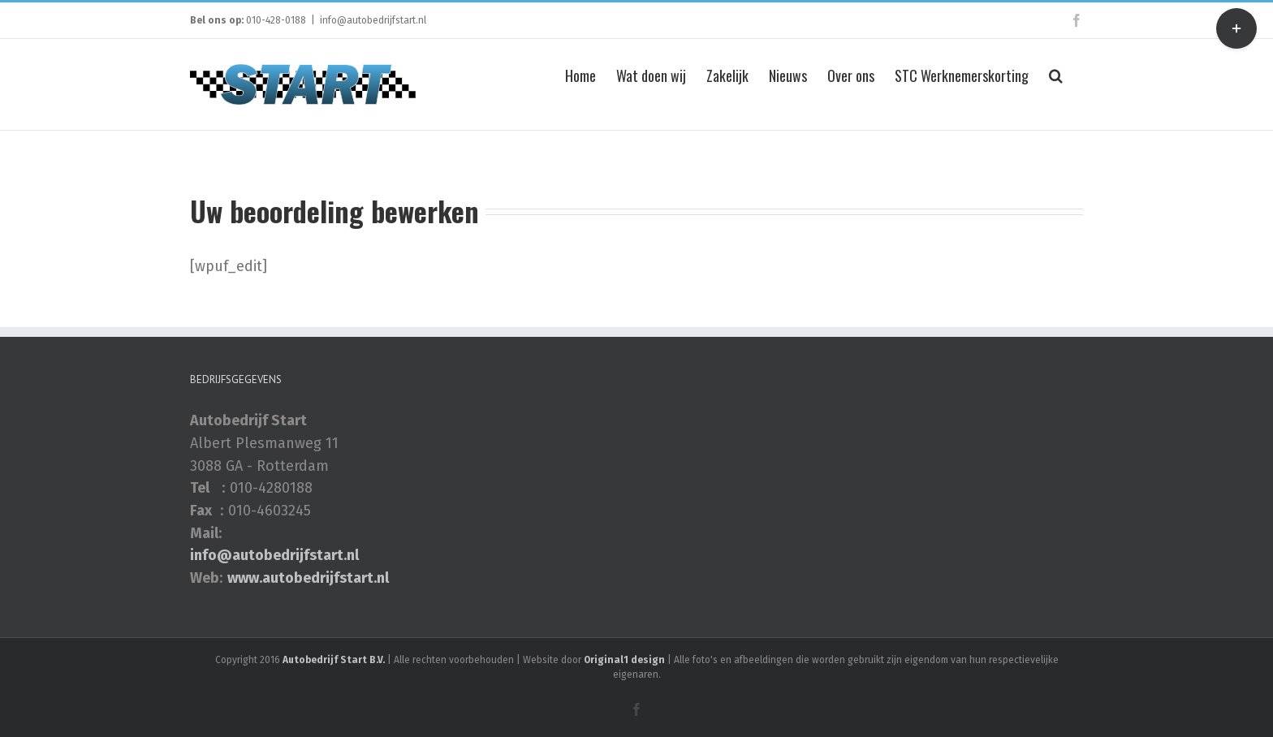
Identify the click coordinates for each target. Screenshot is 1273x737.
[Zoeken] (1056, 74)
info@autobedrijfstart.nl (373, 20)
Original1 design (624, 660)
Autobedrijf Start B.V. (334, 660)
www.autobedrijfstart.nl (308, 578)
